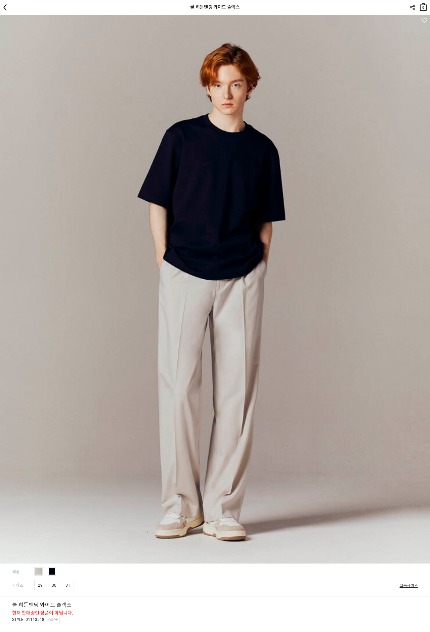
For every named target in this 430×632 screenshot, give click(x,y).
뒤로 (7, 7)
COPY (53, 620)
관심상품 (424, 20)
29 (40, 585)
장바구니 (423, 5)
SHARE (412, 7)
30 (54, 585)
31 (68, 585)
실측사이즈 (408, 585)
